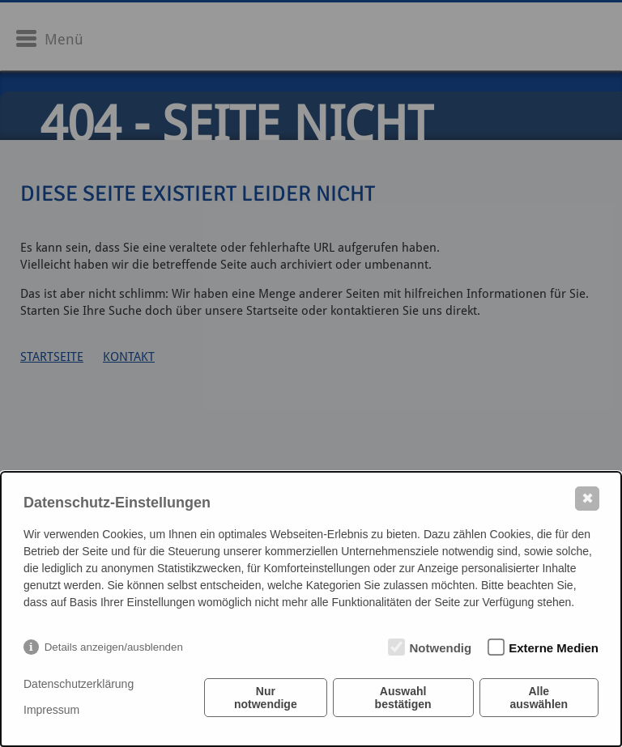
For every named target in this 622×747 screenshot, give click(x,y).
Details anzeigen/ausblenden (114, 647)
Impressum (51, 709)
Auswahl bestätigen (403, 698)
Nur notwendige (265, 698)
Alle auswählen (539, 698)
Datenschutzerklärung (78, 683)
